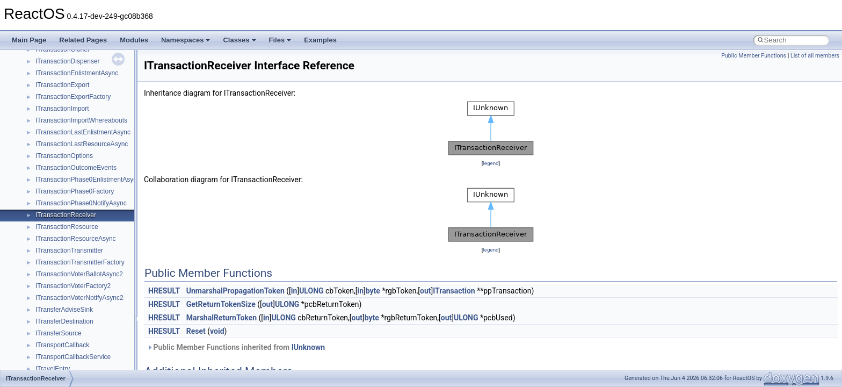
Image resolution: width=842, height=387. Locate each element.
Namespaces (185, 40)
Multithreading (38, 125)
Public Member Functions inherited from (236, 347)
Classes (239, 40)
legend (490, 163)
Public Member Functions (753, 55)
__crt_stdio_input (59, 255)
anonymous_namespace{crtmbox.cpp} (90, 350)
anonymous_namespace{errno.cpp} (86, 362)
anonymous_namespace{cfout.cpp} (85, 338)
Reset (196, 331)
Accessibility (52, 291)
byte (373, 290)
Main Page (29, 40)
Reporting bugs (40, 90)
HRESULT (164, 290)
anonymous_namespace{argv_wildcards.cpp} (100, 326)
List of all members (814, 55)
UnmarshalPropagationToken (235, 290)
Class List (41, 243)
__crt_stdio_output (62, 267)
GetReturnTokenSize (221, 304)
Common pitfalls (41, 66)
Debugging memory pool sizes (61, 78)
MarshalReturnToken (221, 317)
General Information (46, 172)
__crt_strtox (52, 279)
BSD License (36, 160)
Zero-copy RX (38, 101)
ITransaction (454, 290)
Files (280, 40)
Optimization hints (43, 137)
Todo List (31, 184)
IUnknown (308, 347)
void (217, 331)
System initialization (46, 113)
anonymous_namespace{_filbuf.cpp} (87, 314)
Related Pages (83, 40)
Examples (320, 40)
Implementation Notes (49, 149)
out (425, 290)
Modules (134, 40)
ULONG (311, 290)
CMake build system (47, 54)
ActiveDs (48, 302)
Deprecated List (40, 196)
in (294, 290)
